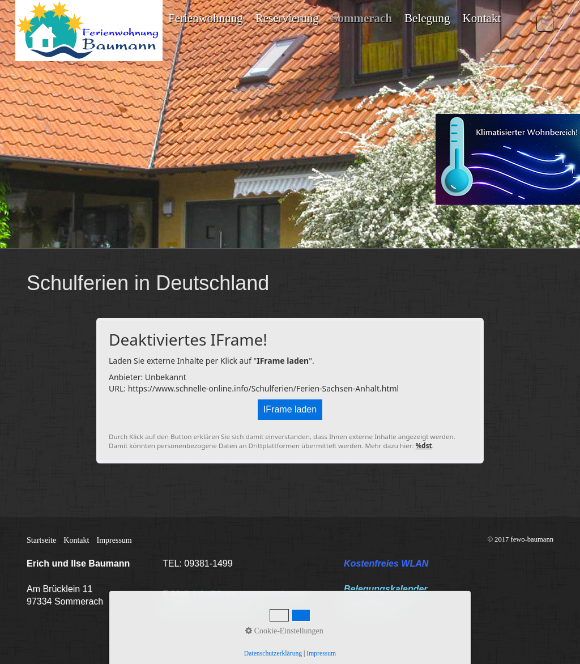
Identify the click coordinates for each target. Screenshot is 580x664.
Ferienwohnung (205, 18)
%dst (424, 445)
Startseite (41, 540)
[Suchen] (545, 23)
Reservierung (287, 18)
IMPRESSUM (371, 606)
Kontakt (482, 18)
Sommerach (361, 18)
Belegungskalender (386, 589)
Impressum (114, 540)
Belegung (427, 18)
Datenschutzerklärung (207, 606)
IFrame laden (290, 409)
